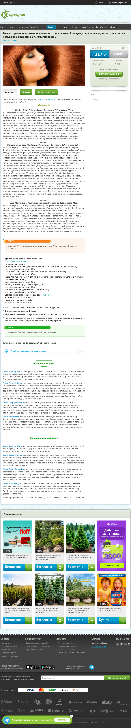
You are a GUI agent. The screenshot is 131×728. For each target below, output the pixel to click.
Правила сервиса (9, 652)
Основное (10, 92)
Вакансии (6, 649)
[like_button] (123, 48)
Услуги (66, 26)
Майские (113, 26)
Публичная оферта (66, 649)
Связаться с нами (98, 646)
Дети (91, 26)
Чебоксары (8, 2)
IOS (42, 99)
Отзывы (26, 92)
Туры (59, 26)
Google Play (48, 667)
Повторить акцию (109, 74)
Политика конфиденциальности (71, 652)
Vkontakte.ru (121, 644)
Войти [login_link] (101, 2)
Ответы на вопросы (10, 656)
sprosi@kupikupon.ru (100, 643)
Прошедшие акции (34, 649)
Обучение (42, 26)
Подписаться (62, 720)
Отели (84, 26)
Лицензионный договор (68, 646)
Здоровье (76, 26)
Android (52, 99)
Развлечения (24, 26)
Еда (6, 26)
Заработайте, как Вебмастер (38, 646)
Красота (13, 26)
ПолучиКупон (102, 26)
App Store (33, 667)
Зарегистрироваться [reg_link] (119, 2)
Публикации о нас (9, 646)
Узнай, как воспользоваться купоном (28, 351)
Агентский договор (66, 643)
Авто (33, 26)
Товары (51, 26)
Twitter (125, 644)
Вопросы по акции (46, 92)
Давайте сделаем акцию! (36, 643)
